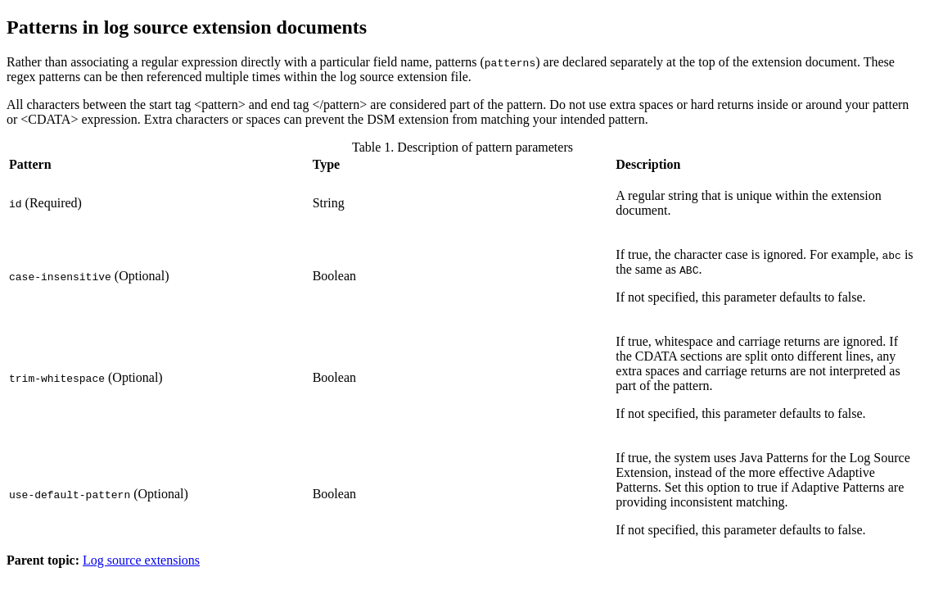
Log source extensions (141, 560)
